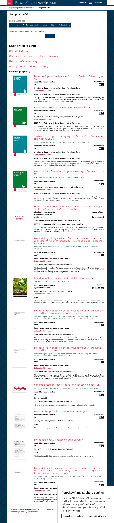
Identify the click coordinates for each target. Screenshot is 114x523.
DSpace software (18, 509)
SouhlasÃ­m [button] (67, 516)
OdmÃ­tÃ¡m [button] (79, 516)
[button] (82, 2)
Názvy (53, 25)
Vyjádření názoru (31, 512)
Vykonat (50, 36)
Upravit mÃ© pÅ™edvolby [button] (97, 516)
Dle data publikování (31, 25)
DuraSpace (48, 509)
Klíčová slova (64, 25)
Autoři (45, 25)
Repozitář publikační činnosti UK (22, 8)
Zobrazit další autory (42, 91)
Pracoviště (15, 25)
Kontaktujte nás (17, 512)
